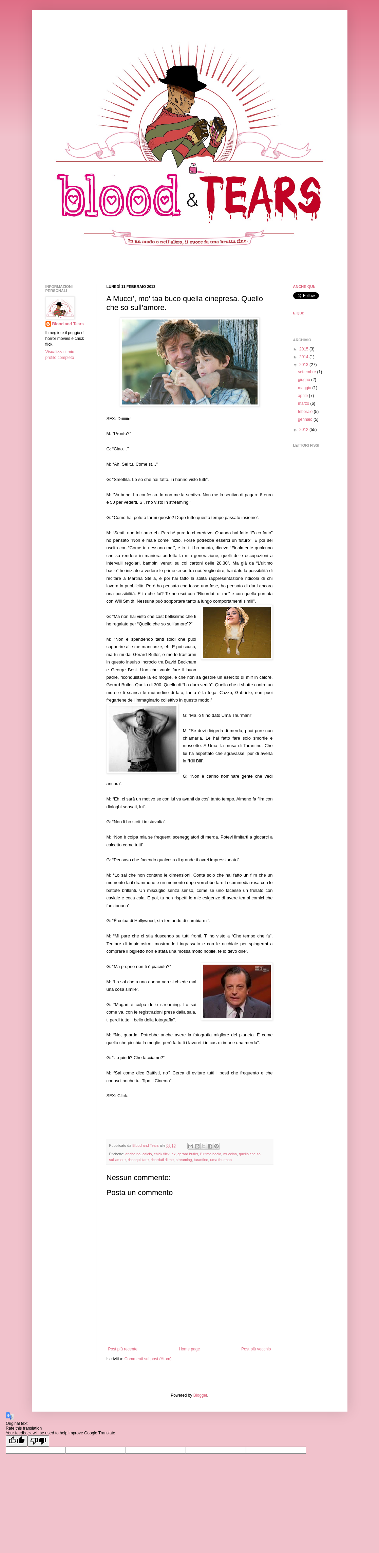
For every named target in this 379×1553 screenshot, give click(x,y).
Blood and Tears (68, 324)
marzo (304, 403)
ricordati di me (162, 1160)
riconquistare (138, 1160)
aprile (303, 395)
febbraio (306, 411)
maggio (305, 387)
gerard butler (187, 1154)
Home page (189, 1349)
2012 (304, 429)
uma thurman (221, 1160)
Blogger (200, 1395)
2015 (304, 349)
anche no (133, 1154)
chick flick (162, 1154)
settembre (307, 371)
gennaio (306, 419)
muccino (230, 1154)
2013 (304, 364)
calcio (147, 1154)
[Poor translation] (38, 1441)
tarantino (201, 1160)
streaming (184, 1160)
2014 (304, 357)
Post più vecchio (256, 1349)
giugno (304, 379)
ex (173, 1154)
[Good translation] (16, 1441)
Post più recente (123, 1349)
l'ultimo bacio (210, 1154)
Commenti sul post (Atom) (148, 1359)
